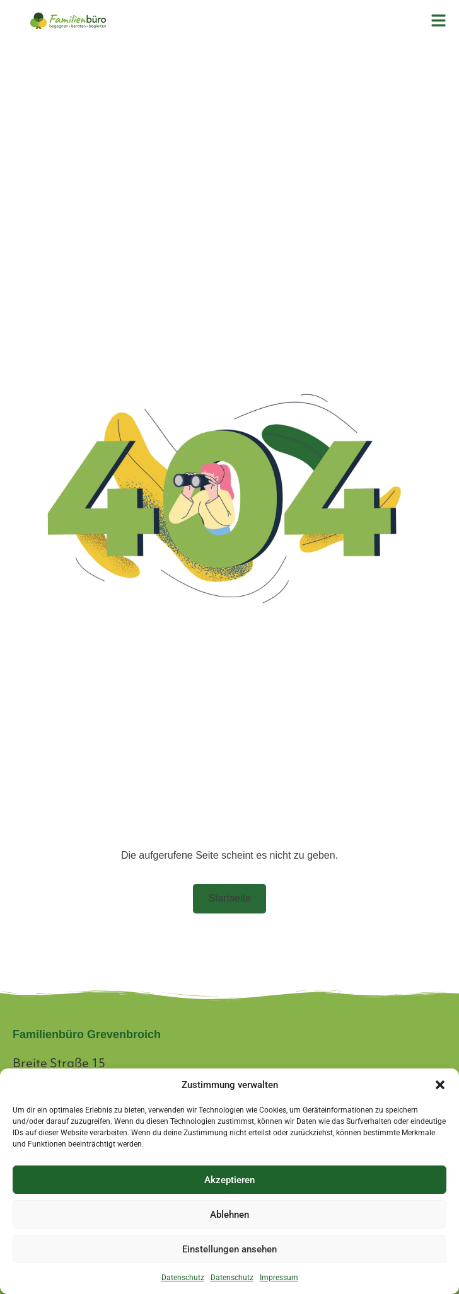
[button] (440, 1085)
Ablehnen (229, 1214)
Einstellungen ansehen (229, 1249)
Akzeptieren (229, 1180)
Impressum (279, 1277)
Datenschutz (182, 1277)
